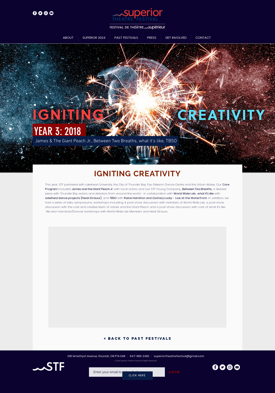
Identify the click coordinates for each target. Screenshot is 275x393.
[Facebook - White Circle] (35, 13)
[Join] (174, 372)
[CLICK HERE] (137, 375)
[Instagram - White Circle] (46, 13)
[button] (137, 277)
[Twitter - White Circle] (40, 13)
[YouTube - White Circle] (51, 13)
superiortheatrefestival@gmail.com (179, 356)
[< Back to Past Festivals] (137, 338)
